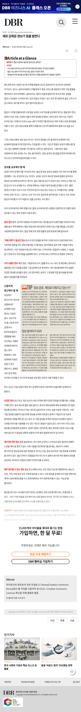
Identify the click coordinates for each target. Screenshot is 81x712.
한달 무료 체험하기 (40, 554)
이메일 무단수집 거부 (53, 682)
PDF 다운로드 (71, 51)
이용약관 (7, 682)
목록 (62, 620)
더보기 (66, 51)
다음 (72, 620)
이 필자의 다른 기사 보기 (15, 598)
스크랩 (76, 51)
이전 (52, 620)
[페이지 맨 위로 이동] (72, 672)
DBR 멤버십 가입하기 (40, 561)
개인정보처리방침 (28, 682)
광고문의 (76, 682)
